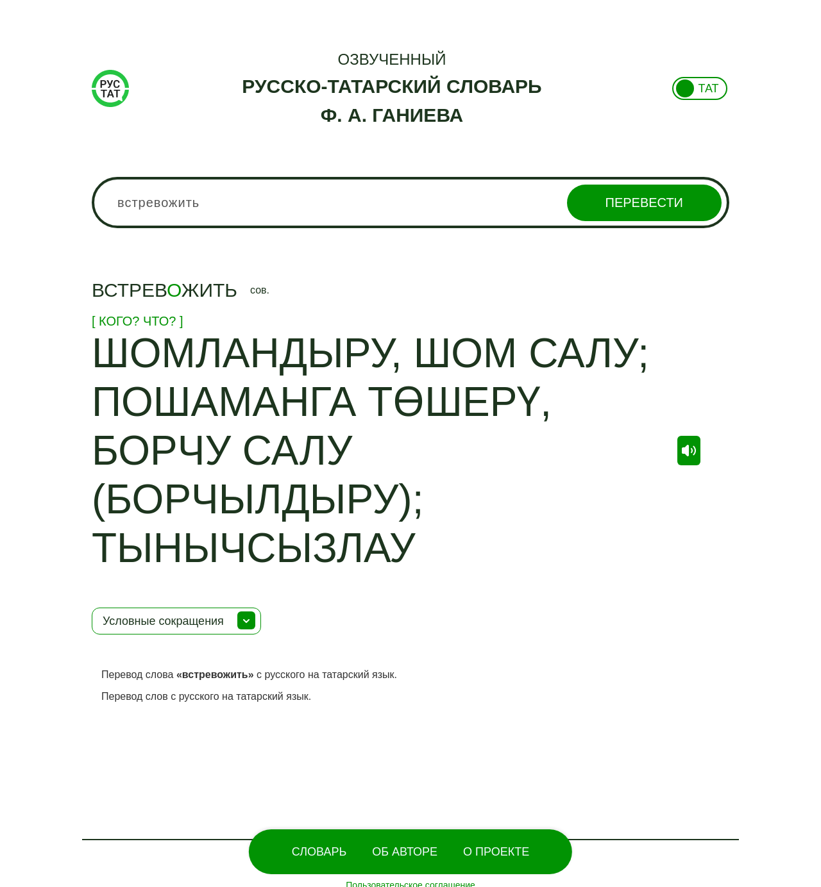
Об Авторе (404, 851)
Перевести (644, 202)
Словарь (319, 851)
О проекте (496, 851)
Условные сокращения (163, 621)
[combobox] (410, 202)
